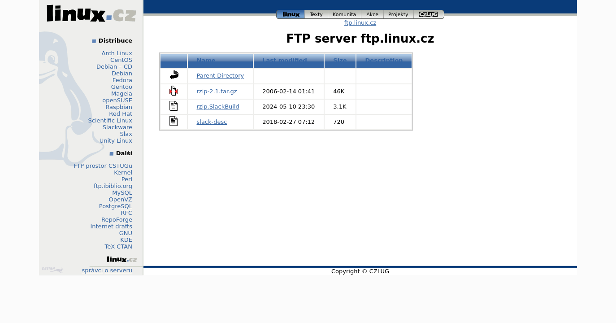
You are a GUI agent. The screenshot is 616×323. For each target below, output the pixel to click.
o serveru (118, 270)
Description (384, 60)
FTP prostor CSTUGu (103, 165)
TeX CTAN (118, 246)
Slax (126, 134)
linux (290, 14)
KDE (126, 239)
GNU (125, 233)
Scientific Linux (110, 120)
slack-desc (212, 121)
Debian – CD (114, 66)
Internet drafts (111, 226)
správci (92, 270)
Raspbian (118, 107)
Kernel (123, 172)
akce (372, 14)
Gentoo (121, 86)
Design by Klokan (52, 270)
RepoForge (116, 219)
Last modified (284, 60)
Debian (122, 73)
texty (316, 14)
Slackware (117, 127)
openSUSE (117, 100)
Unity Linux (116, 140)
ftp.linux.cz (360, 22)
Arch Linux (117, 53)
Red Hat (120, 113)
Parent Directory (220, 75)
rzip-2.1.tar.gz (217, 91)
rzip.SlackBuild (218, 106)
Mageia (121, 93)
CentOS (121, 60)
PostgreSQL (115, 206)
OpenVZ (120, 199)
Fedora (122, 80)
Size (340, 60)
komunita (344, 14)
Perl (126, 179)
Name (206, 60)
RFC (126, 213)
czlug (429, 14)
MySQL (122, 192)
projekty (399, 14)
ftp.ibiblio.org (113, 186)
